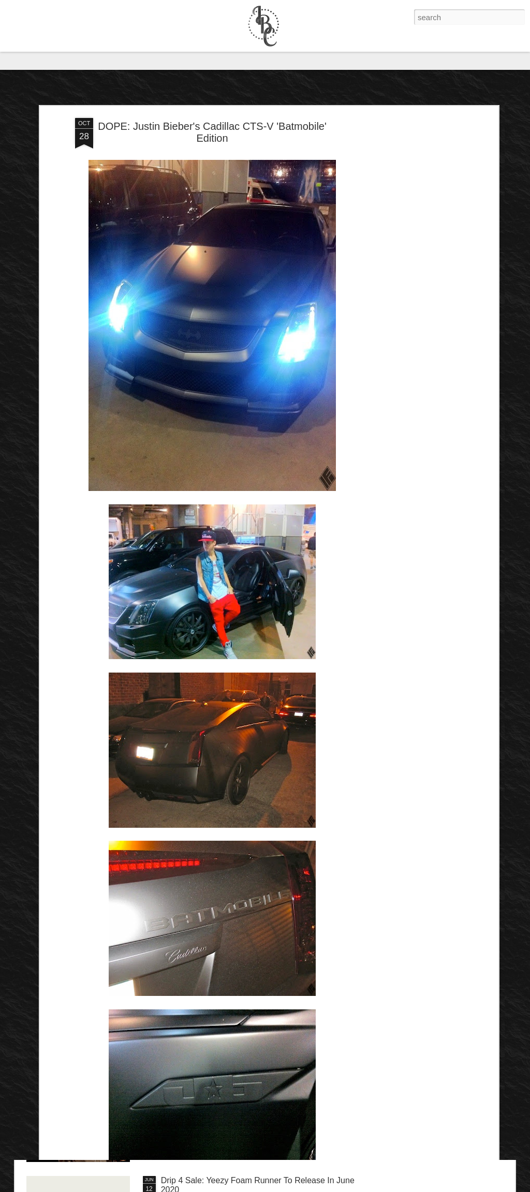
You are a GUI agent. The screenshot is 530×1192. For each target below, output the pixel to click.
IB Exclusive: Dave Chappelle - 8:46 (227, 1063)
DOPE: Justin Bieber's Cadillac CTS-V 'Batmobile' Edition (212, 78)
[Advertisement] (406, 227)
